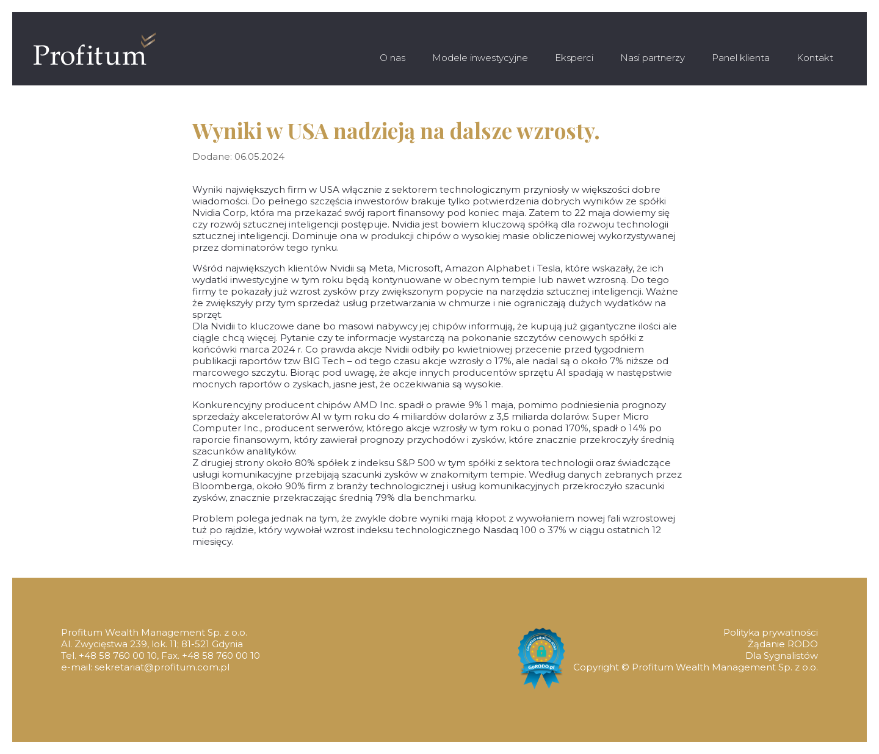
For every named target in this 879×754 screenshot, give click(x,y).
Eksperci (574, 57)
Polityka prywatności (770, 632)
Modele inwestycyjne (480, 57)
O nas (392, 57)
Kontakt (815, 57)
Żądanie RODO (783, 644)
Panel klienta (741, 57)
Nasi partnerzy (652, 57)
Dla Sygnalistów (781, 655)
